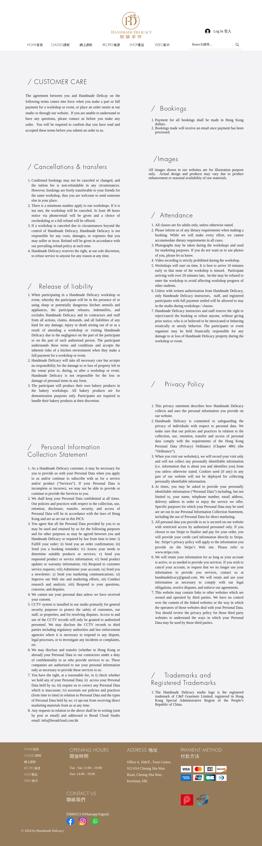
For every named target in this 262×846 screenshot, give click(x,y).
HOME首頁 (31, 749)
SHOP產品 (30, 774)
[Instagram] (83, 821)
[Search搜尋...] (209, 44)
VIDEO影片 (31, 781)
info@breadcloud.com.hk (59, 720)
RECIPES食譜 (32, 768)
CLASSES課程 (32, 755)
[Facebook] (70, 821)
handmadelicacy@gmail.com (176, 577)
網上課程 (30, 762)
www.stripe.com (167, 552)
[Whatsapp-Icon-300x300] (95, 821)
